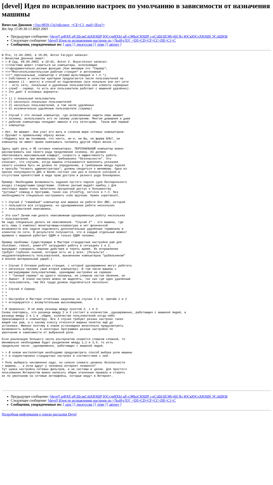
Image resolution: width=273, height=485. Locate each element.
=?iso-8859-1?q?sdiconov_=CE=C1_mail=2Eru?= (69, 25)
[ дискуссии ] (84, 44)
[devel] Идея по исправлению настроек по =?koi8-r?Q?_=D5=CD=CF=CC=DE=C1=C (112, 40)
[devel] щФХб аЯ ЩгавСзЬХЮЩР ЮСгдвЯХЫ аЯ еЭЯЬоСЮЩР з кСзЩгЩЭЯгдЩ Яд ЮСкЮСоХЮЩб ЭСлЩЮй (138, 36)
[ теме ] (100, 44)
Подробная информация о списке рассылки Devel (39, 481)
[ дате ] (68, 44)
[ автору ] (114, 44)
